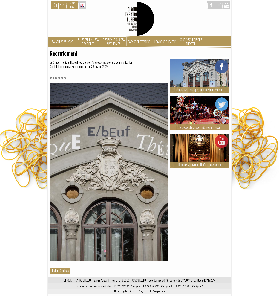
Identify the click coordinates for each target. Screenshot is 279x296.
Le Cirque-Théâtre (165, 41)
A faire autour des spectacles (114, 41)
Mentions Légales (120, 291)
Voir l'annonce (58, 78)
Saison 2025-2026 (62, 41)
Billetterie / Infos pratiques (88, 41)
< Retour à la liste (59, 270)
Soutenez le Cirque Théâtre (191, 41)
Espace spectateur (139, 41)
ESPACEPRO (72, 4)
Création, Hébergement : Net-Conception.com (147, 291)
